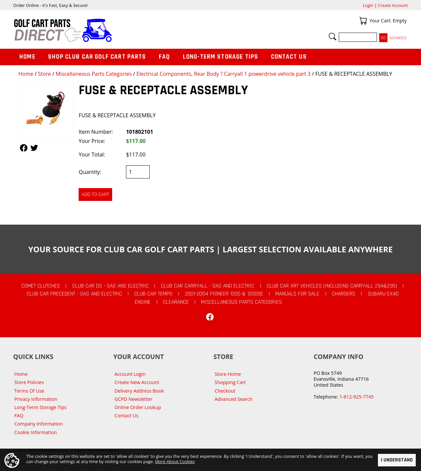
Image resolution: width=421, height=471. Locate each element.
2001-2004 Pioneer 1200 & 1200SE (224, 293)
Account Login (130, 374)
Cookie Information (35, 432)
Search (332, 36)
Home (25, 73)
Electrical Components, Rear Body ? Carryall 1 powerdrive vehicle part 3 (223, 73)
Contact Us (289, 57)
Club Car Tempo (153, 293)
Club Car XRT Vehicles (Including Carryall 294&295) (332, 286)
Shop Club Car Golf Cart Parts (97, 57)
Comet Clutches (40, 286)
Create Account (393, 5)
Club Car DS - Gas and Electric (110, 286)
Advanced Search (234, 399)
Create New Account (136, 382)
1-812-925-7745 (356, 397)
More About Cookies (175, 461)
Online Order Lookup (137, 407)
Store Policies (29, 382)
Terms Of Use (29, 391)
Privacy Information (36, 399)
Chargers (343, 293)
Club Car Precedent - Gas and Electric (74, 293)
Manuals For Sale (297, 293)
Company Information (38, 424)
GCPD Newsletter (133, 399)
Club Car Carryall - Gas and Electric (207, 286)
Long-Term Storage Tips (220, 57)
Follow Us (23, 148)
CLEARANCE (176, 302)
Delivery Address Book (139, 391)
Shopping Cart (230, 382)
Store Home (228, 374)
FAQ (164, 57)
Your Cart (363, 20)
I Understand (397, 460)
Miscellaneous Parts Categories (94, 73)
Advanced (398, 38)
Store (44, 73)
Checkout (225, 391)
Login (368, 5)
